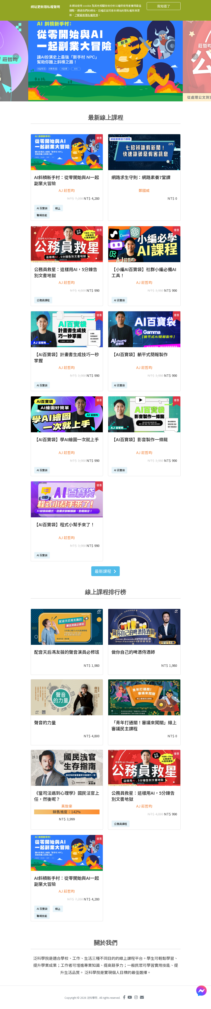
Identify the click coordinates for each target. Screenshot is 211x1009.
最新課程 (105, 571)
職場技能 (42, 215)
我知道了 (163, 6)
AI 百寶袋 (42, 208)
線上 (57, 208)
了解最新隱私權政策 (86, 15)
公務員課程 (43, 300)
